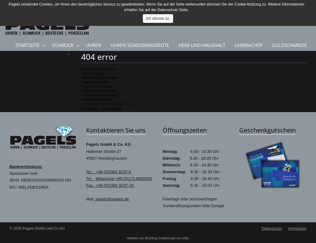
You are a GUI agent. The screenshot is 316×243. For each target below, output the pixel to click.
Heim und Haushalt (201, 45)
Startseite (27, 45)
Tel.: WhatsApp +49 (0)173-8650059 (119, 178)
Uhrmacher (248, 45)
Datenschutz (271, 228)
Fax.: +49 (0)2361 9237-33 (110, 185)
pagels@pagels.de (111, 199)
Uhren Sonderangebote (139, 45)
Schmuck (62, 45)
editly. (185, 238)
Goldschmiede (289, 45)
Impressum (297, 228)
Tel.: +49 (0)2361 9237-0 (108, 172)
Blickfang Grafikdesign (160, 238)
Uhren (93, 45)
